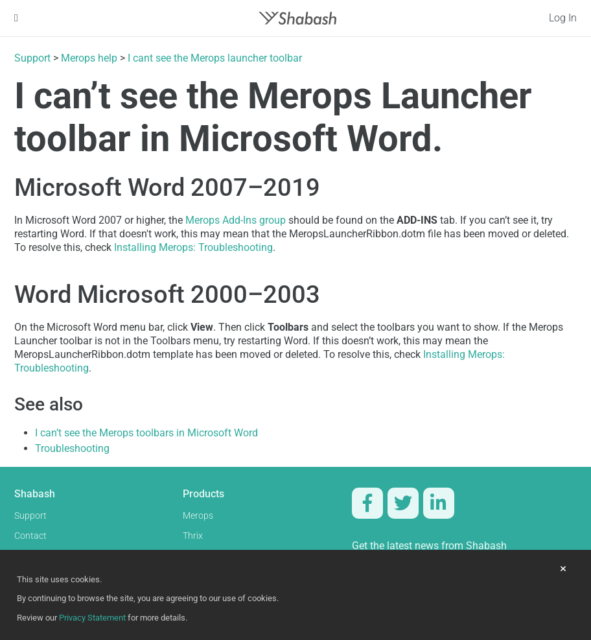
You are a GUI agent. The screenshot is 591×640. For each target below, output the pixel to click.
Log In (563, 18)
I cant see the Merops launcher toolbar (215, 58)
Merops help (89, 58)
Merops (198, 515)
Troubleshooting (72, 448)
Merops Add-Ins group (235, 220)
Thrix (193, 535)
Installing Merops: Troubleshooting (193, 247)
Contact (30, 535)
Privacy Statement (92, 617)
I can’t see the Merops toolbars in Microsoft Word (146, 433)
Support (32, 58)
